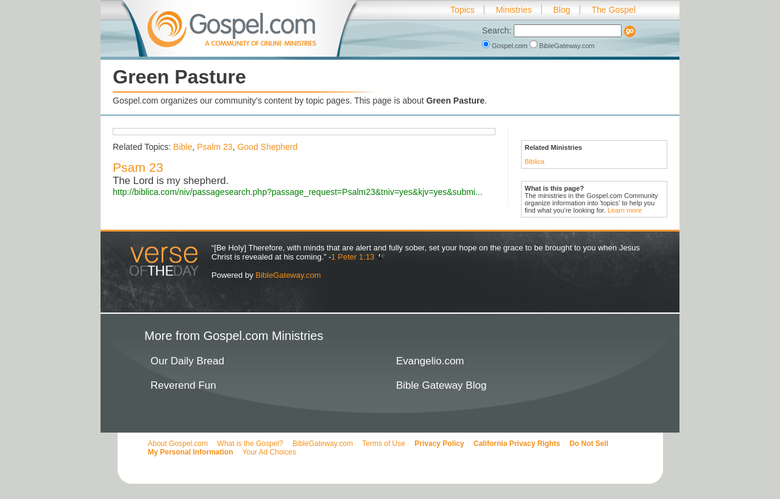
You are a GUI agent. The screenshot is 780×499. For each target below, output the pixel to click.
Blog (561, 10)
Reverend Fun (183, 385)
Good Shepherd (267, 147)
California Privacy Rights (516, 443)
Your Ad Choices (269, 452)
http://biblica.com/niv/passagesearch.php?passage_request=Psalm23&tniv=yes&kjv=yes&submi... (298, 192)
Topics (462, 10)
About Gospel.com (178, 443)
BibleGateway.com (562, 45)
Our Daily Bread (187, 361)
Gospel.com (506, 45)
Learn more (625, 210)
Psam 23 (138, 167)
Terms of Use (383, 443)
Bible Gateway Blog (441, 385)
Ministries (514, 10)
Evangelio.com (430, 361)
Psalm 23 (214, 147)
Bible (182, 147)
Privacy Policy (439, 443)
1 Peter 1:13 (353, 256)
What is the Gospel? (250, 443)
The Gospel (614, 10)
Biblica (534, 161)
